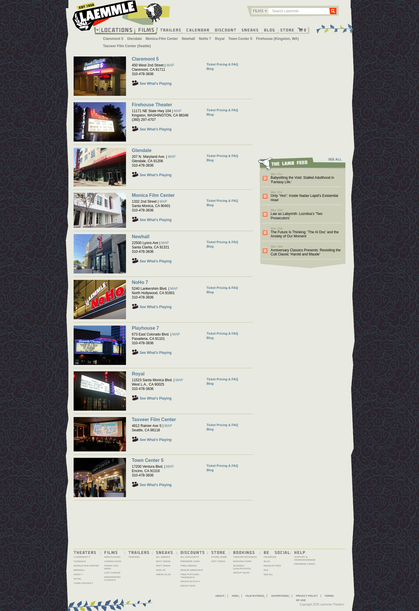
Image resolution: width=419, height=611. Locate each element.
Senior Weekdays (191, 570)
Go (333, 11)
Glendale (134, 39)
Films (146, 29)
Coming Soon (112, 561)
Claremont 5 (113, 39)
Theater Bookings (245, 557)
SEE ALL (335, 159)
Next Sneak (163, 561)
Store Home (219, 557)
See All (268, 574)
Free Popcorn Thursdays (189, 576)
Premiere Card (190, 561)
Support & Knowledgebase (304, 558)
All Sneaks (163, 557)
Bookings (244, 552)
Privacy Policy (307, 595)
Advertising (280, 595)
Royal (220, 39)
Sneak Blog (163, 574)
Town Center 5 (240, 39)
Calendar (198, 29)
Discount (226, 29)
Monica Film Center (162, 39)
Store (287, 29)
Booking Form (242, 561)
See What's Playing (156, 84)
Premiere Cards (304, 564)
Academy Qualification (242, 567)
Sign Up (161, 570)
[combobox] (260, 11)
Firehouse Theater (152, 104)
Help (300, 552)
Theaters (85, 552)
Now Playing (112, 557)
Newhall (188, 39)
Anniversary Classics (112, 578)
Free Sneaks (188, 565)
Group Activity (190, 581)
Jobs (235, 595)
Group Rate (188, 585)
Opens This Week (111, 567)
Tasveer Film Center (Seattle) (127, 46)
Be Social (277, 552)
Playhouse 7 (145, 328)
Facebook (270, 557)
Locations (117, 30)
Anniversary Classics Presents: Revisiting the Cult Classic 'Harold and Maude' (306, 252)
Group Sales (241, 572)
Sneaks (250, 29)
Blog (269, 29)
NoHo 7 (205, 39)
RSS (266, 570)
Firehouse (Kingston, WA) (277, 39)
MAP (170, 65)
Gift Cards (218, 561)
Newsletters (272, 565)
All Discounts (189, 557)
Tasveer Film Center (154, 419)
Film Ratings (255, 595)
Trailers (170, 29)
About (220, 595)
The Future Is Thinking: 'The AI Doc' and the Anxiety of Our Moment (305, 234)
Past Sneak (163, 565)
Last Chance (112, 572)
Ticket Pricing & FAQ (222, 64)
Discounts (192, 552)
